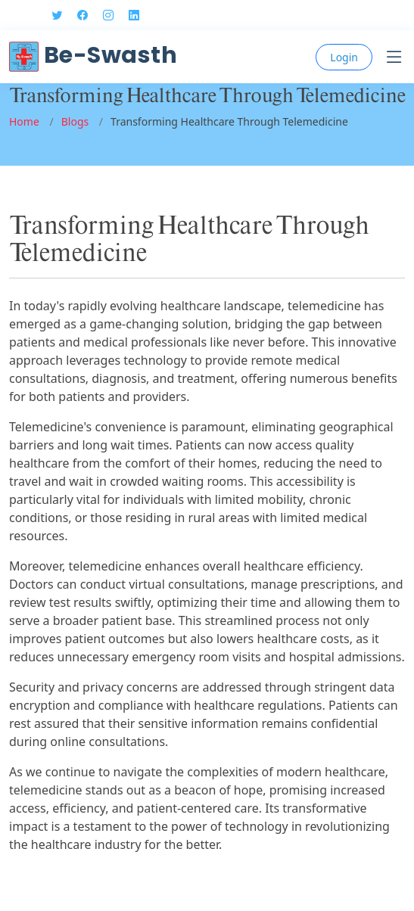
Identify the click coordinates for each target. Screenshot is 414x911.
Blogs (75, 121)
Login (344, 57)
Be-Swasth (93, 55)
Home (24, 121)
